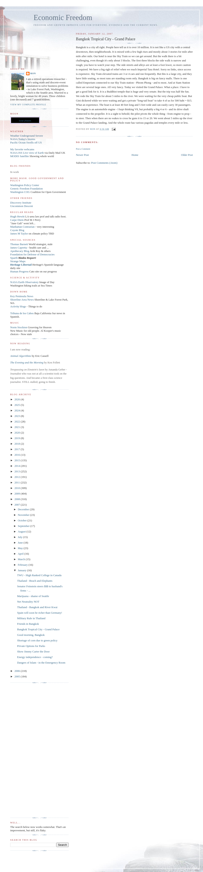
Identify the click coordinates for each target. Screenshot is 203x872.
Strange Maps (18, 261)
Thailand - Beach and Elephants (34, 580)
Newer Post (82, 154)
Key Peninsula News (21, 296)
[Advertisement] (27, 750)
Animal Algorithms (21, 355)
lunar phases (25, 121)
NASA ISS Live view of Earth (27, 152)
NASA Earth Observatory (24, 282)
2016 (17, 454)
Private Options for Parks (31, 646)
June (21, 542)
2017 (17, 449)
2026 (17, 399)
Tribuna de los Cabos (22, 313)
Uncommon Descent (21, 206)
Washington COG (20, 192)
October (22, 520)
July (20, 537)
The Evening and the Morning (27, 362)
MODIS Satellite (19, 156)
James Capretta (18, 247)
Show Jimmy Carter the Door (33, 651)
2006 (17, 670)
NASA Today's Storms (22, 139)
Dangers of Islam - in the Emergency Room (41, 662)
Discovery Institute (20, 202)
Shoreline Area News (22, 299)
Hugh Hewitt (17, 216)
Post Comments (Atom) (104, 162)
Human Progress (19, 271)
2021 (17, 427)
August (22, 531)
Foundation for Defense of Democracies (32, 254)
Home (135, 154)
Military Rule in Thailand (31, 618)
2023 (17, 416)
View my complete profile (28, 104)
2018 (17, 443)
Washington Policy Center (24, 185)
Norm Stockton (18, 327)
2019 (17, 438)
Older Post (187, 154)
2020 (17, 432)
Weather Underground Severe (26, 135)
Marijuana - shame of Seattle (33, 596)
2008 (17, 499)
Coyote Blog (17, 230)
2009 (17, 493)
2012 (17, 477)
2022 (17, 421)
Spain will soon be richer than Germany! (39, 612)
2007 (17, 504)
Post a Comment (83, 149)
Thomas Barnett (19, 244)
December (24, 509)
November (24, 514)
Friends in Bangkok (28, 623)
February (23, 564)
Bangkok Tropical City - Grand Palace (38, 629)
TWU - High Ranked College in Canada (39, 575)
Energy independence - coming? (35, 657)
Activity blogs (18, 306)
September (24, 526)
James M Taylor (19, 233)
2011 (17, 482)
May (21, 548)
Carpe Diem (17, 219)
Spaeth (14, 257)
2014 (17, 465)
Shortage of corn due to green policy (37, 640)
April (21, 553)
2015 (17, 460)
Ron (33, 73)
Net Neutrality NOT (28, 601)
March (22, 559)
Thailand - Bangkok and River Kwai (37, 607)
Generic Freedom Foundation (26, 188)
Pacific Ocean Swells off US (26, 142)
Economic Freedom (63, 17)
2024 (17, 410)
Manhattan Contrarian (22, 226)
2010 (17, 488)
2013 (17, 471)
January (22, 570)
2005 (17, 676)
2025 (17, 404)
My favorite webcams (22, 149)
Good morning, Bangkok (31, 634)
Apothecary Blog (20, 251)
